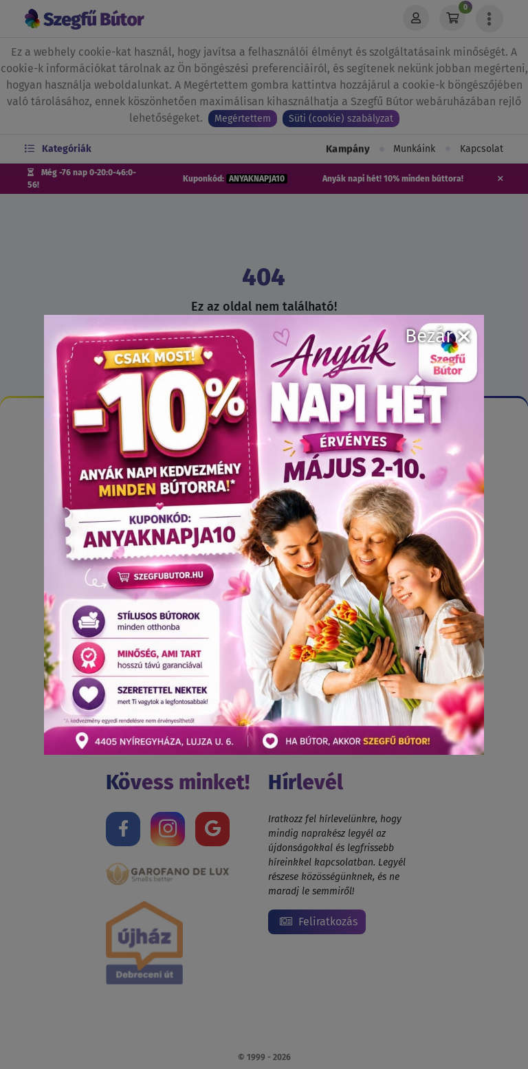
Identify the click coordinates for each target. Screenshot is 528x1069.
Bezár (437, 335)
